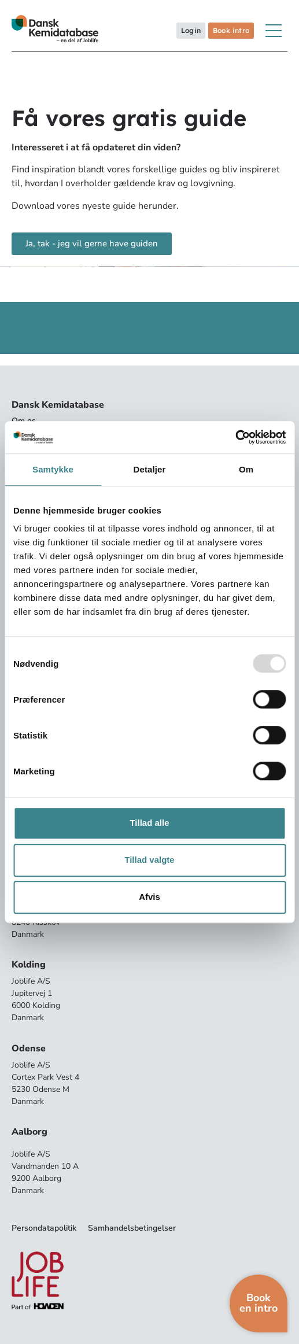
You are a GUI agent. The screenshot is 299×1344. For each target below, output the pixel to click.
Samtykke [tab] (52, 469)
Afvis (149, 897)
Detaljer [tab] (150, 469)
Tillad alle (149, 823)
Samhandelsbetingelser (132, 1228)
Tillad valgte (149, 860)
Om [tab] (246, 469)
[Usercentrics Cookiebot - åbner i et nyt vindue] (235, 437)
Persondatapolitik (44, 1228)
